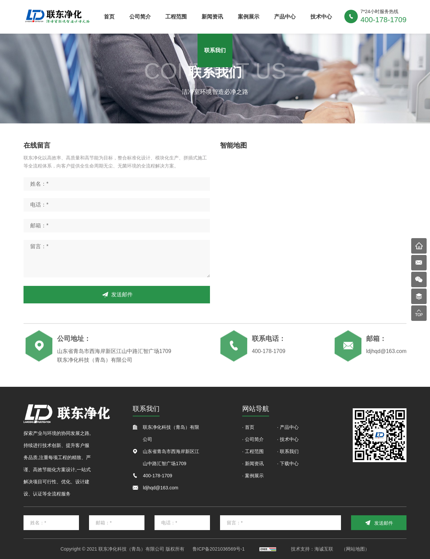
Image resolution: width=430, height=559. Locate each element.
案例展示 (248, 17)
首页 (109, 17)
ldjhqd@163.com (386, 353)
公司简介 (140, 17)
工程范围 (176, 17)
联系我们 (215, 50)
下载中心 (289, 463)
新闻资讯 (212, 17)
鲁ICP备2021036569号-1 (218, 549)
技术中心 (321, 17)
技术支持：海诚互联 (312, 549)
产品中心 (285, 17)
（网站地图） (355, 549)
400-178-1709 (269, 353)
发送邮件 (122, 294)
